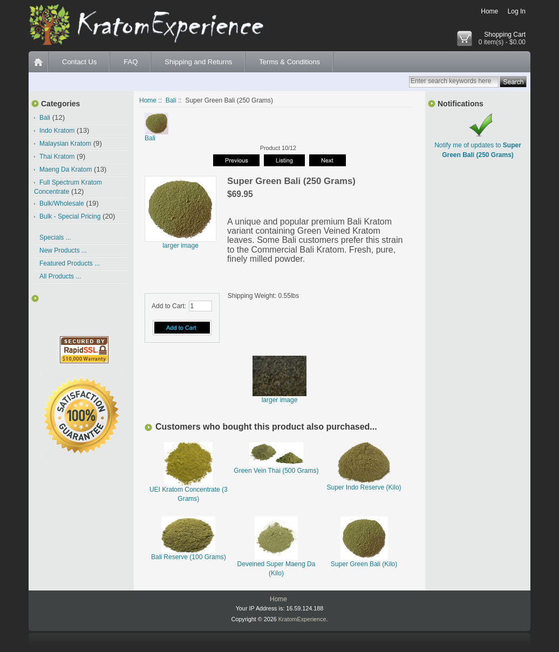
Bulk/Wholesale (61, 203)
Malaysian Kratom (65, 143)
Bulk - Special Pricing (69, 216)
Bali (171, 100)
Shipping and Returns (198, 62)
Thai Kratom (56, 156)
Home (489, 11)
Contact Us (79, 62)
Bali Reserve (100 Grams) (188, 557)
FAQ (131, 62)
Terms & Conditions (289, 62)
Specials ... (55, 237)
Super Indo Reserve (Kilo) (364, 487)
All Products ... (60, 276)
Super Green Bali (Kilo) (364, 564)
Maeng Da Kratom (65, 169)
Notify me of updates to (477, 145)
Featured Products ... (69, 263)
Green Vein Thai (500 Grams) (276, 470)
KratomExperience (302, 619)
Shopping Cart (505, 34)
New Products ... (63, 250)
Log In (517, 11)
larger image (279, 397)
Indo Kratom (56, 130)
